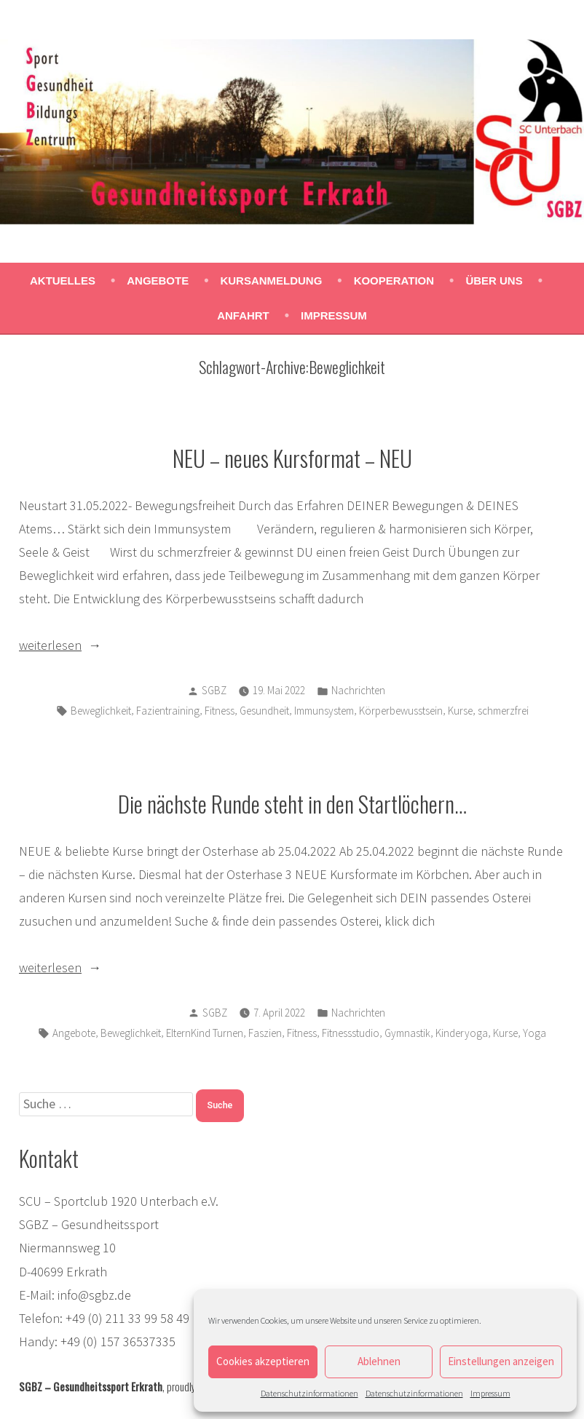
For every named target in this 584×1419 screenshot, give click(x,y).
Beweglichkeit (101, 711)
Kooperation (394, 280)
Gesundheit (264, 711)
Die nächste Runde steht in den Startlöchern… (292, 803)
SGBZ (214, 690)
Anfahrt (243, 315)
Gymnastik (407, 1033)
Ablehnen (379, 1361)
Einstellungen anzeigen (501, 1361)
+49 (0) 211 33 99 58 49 (127, 1318)
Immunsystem (324, 711)
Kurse (460, 711)
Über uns (493, 280)
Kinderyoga (461, 1033)
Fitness (219, 711)
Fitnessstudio (350, 1033)
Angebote (158, 280)
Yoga (534, 1033)
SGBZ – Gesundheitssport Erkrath (90, 1386)
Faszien (265, 1033)
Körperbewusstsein (401, 711)
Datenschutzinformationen (309, 1393)
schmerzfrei (503, 711)
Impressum (490, 1393)
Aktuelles (62, 280)
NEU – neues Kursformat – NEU (292, 457)
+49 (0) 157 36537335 (117, 1341)
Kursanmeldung (271, 280)
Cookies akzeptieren (262, 1361)
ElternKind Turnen (204, 1033)
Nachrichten (358, 690)
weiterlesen (50, 645)
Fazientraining (168, 711)
